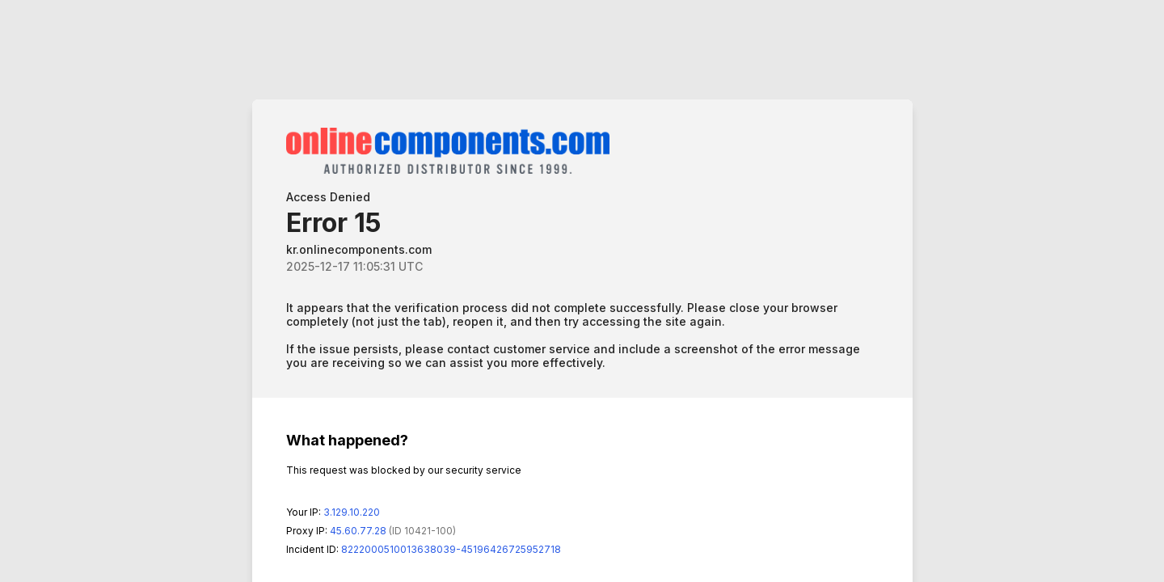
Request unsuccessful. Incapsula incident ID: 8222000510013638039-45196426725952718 (582, 291)
